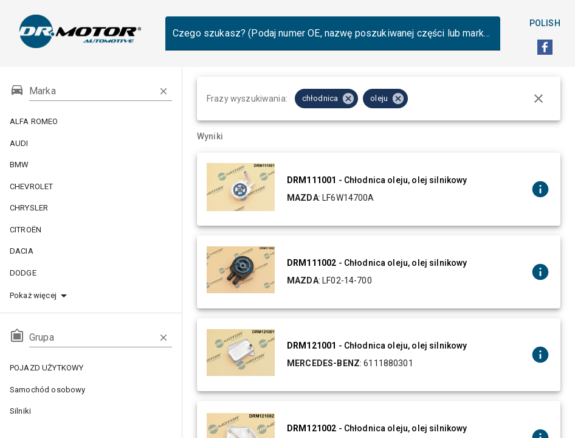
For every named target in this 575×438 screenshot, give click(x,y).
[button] (91, 295)
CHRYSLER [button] (91, 208)
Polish (545, 23)
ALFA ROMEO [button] (91, 122)
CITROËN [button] (91, 230)
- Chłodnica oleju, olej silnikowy (377, 180)
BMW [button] (91, 165)
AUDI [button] (91, 144)
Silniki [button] (91, 411)
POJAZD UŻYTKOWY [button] (91, 368)
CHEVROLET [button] (91, 187)
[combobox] (332, 33)
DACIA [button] (91, 251)
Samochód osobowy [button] (91, 390)
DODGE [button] (91, 273)
